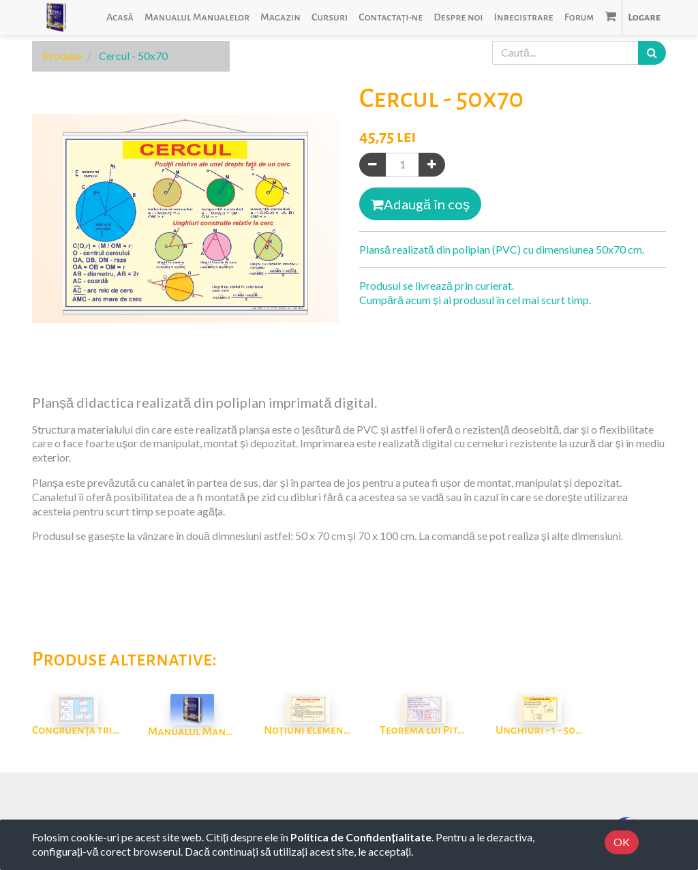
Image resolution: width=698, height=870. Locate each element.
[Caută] (652, 53)
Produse (62, 55)
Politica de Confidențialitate (360, 836)
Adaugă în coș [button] (420, 204)
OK (621, 841)
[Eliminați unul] (372, 165)
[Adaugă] (432, 165)
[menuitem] (120, 17)
